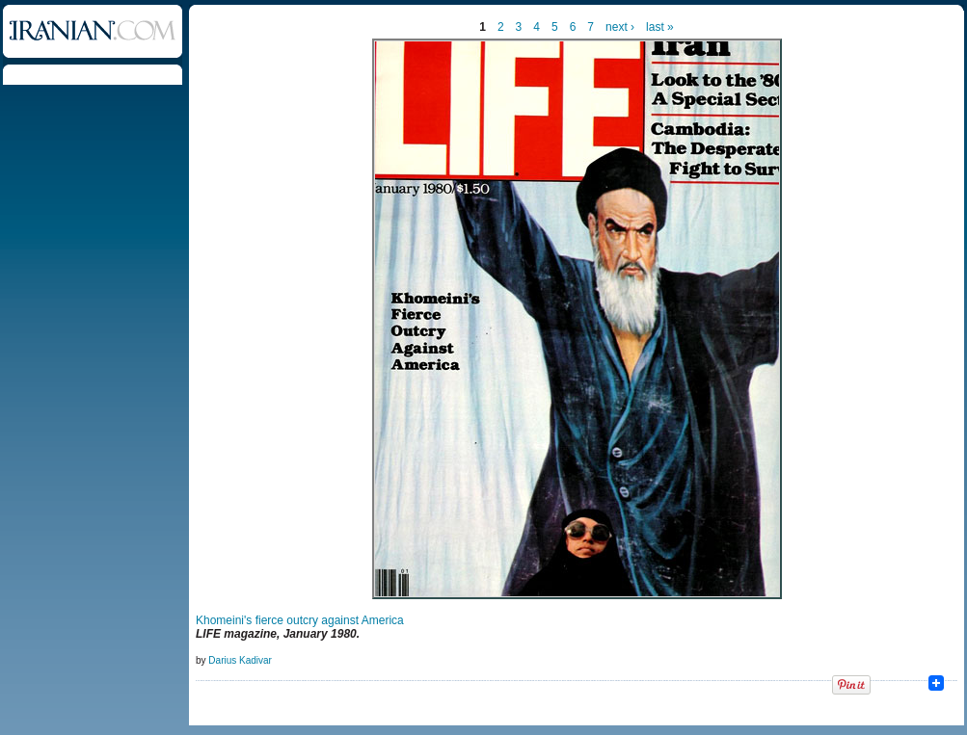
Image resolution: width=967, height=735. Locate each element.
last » (660, 27)
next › (619, 27)
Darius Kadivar (240, 660)
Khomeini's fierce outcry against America (300, 620)
